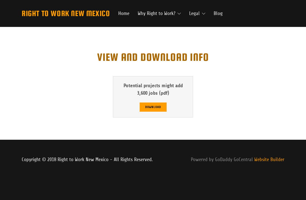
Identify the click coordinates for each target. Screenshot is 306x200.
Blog (218, 13)
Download (153, 107)
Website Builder (269, 159)
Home (123, 13)
